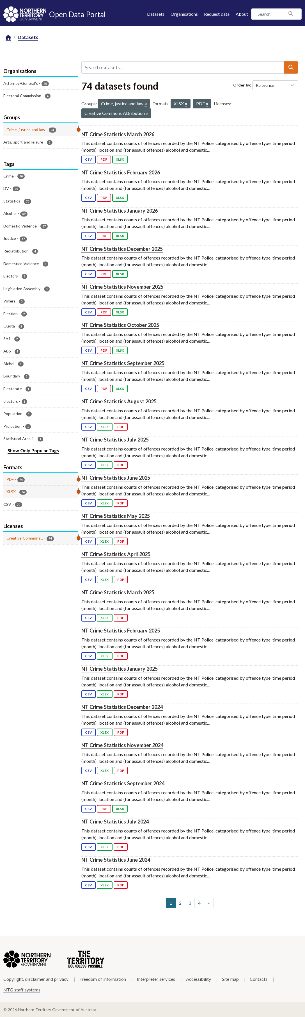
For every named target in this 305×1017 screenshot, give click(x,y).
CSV (88, 159)
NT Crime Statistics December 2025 (122, 249)
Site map (230, 979)
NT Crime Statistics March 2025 (117, 592)
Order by (241, 85)
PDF (103, 159)
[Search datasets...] (182, 67)
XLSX (120, 159)
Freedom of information (102, 979)
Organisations (184, 14)
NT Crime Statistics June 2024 (115, 860)
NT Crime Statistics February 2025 (120, 630)
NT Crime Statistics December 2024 (122, 707)
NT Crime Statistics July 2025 (115, 439)
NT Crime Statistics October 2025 (120, 325)
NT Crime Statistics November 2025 (122, 287)
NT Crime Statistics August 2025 (119, 401)
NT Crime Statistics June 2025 (115, 478)
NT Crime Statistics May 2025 (115, 516)
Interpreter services (156, 979)
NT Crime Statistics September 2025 (122, 363)
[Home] (8, 37)
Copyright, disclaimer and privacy (35, 979)
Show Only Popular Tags (33, 450)
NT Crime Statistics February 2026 (120, 172)
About (242, 14)
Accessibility (198, 979)
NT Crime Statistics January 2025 (119, 669)
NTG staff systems (21, 989)
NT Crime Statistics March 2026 (117, 134)
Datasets (155, 14)
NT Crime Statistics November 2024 (122, 745)
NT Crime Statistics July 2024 (115, 821)
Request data (217, 14)
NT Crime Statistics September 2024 (122, 783)
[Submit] (291, 67)
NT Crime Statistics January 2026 (119, 211)
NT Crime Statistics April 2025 (115, 554)
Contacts (258, 979)
